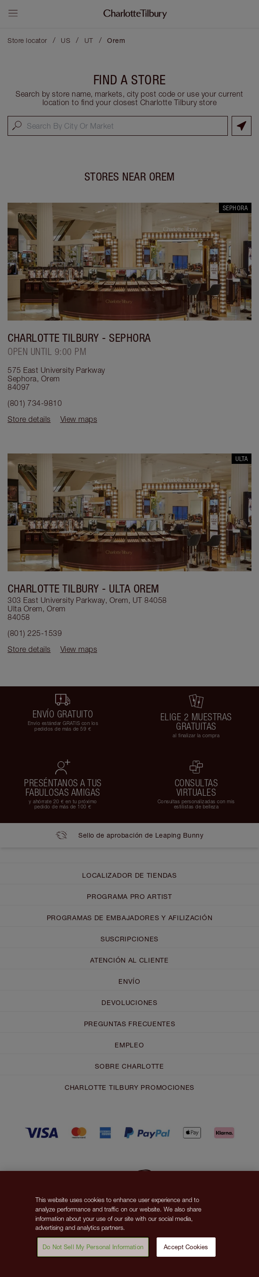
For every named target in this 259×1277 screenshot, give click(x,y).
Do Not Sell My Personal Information (92, 1249)
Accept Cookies (186, 1249)
